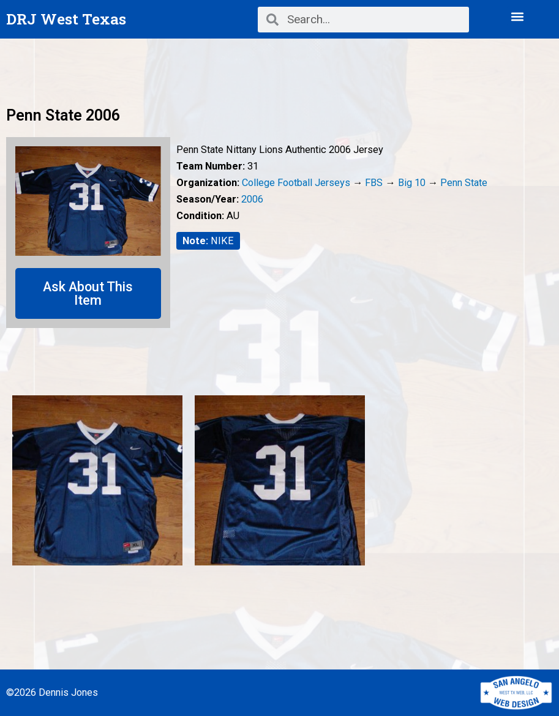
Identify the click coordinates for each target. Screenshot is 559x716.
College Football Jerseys (296, 182)
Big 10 (412, 182)
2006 (252, 199)
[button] (517, 16)
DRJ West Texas (66, 19)
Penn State (463, 182)
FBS (374, 182)
